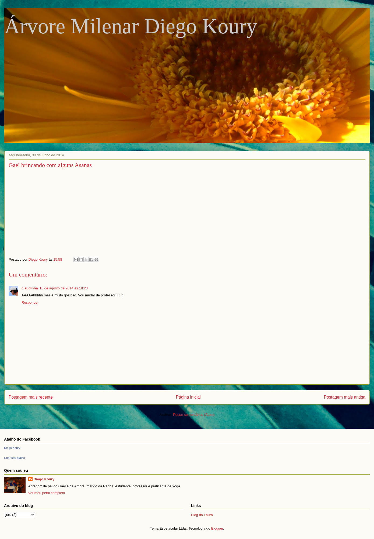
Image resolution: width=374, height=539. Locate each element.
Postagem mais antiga (344, 397)
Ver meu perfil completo (46, 493)
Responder (30, 302)
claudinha (30, 288)
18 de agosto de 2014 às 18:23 (64, 288)
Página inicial (188, 397)
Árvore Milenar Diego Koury (130, 26)
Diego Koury (12, 447)
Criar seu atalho (14, 457)
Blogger (217, 528)
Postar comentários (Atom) (194, 415)
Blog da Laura (202, 515)
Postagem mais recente (31, 397)
